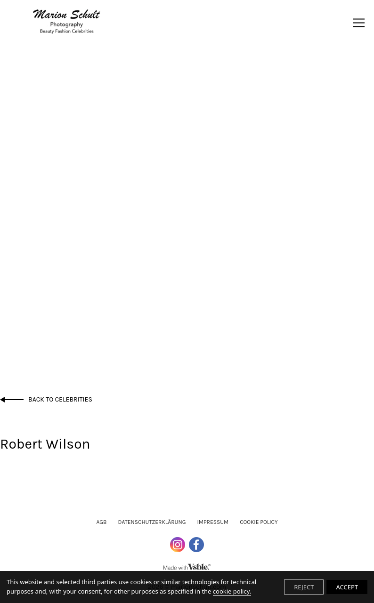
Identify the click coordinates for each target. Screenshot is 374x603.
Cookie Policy (258, 522)
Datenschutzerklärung (152, 522)
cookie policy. (232, 591)
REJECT (304, 587)
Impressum (212, 522)
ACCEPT (347, 587)
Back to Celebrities (60, 399)
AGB (101, 522)
